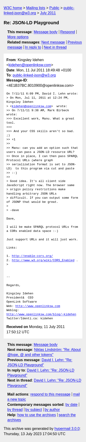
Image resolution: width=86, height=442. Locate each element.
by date (71, 405)
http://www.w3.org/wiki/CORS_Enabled (43, 260)
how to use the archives (36, 415)
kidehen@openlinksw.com (29, 65)
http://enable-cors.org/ (32, 256)
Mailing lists (35, 8)
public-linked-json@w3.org (34, 75)
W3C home (13, 8)
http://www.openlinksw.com (37, 306)
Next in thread (55, 47)
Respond (67, 32)
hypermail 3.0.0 (66, 429)
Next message (53, 42)
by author (52, 410)
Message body (46, 32)
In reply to (33, 47)
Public (54, 8)
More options (18, 37)
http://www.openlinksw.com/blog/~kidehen (41, 314)
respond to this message (50, 394)
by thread (15, 410)
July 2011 (48, 13)
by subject (33, 410)
